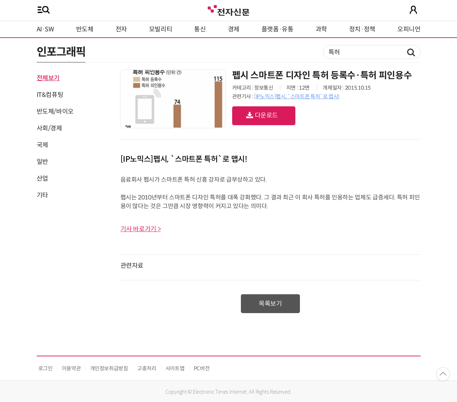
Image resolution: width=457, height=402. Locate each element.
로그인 (45, 368)
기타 (42, 195)
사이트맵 (175, 368)
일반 (42, 162)
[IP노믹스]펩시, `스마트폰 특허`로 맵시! (296, 96)
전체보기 (48, 78)
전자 (121, 29)
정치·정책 (362, 29)
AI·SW (45, 29)
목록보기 (270, 304)
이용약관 (71, 368)
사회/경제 (49, 128)
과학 (321, 29)
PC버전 (202, 368)
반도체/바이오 (55, 111)
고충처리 (146, 368)
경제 (233, 29)
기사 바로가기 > (140, 229)
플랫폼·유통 (277, 29)
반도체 (85, 29)
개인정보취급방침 (109, 368)
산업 (42, 178)
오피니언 (409, 29)
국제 (42, 145)
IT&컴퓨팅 (50, 95)
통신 (200, 29)
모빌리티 (160, 29)
